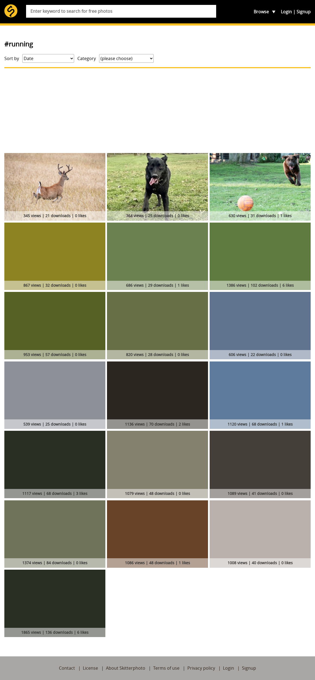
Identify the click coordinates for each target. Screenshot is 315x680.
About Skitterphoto (125, 668)
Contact (67, 668)
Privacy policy (201, 668)
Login (286, 12)
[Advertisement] (157, 111)
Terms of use (166, 668)
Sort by (11, 58)
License (90, 668)
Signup (304, 12)
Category (86, 58)
